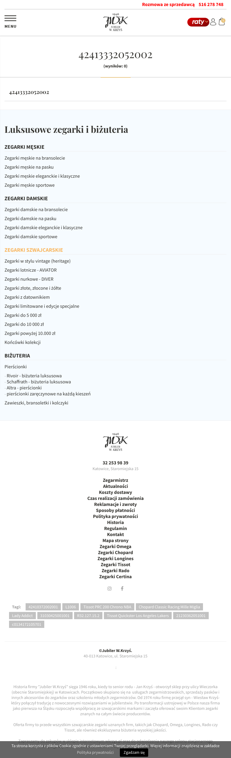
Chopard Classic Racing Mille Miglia (169, 607)
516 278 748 (211, 5)
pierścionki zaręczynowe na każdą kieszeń (49, 394)
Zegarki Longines (116, 559)
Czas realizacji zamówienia (115, 498)
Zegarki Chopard (115, 553)
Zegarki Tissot (115, 565)
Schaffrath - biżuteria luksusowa (39, 382)
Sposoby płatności (115, 510)
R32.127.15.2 (88, 615)
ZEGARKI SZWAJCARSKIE (34, 249)
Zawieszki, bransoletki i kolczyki (36, 403)
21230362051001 (190, 615)
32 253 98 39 (116, 463)
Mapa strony (115, 541)
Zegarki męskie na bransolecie (35, 158)
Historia (115, 522)
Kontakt (115, 535)
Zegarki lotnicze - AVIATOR (31, 270)
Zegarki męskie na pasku (29, 167)
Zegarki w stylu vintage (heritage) (38, 261)
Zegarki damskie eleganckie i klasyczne (44, 228)
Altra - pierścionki (24, 388)
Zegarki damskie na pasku (30, 219)
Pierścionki (16, 367)
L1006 (70, 607)
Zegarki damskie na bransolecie (36, 210)
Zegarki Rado (115, 571)
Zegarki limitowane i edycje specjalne (42, 306)
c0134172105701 (26, 624)
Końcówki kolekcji (23, 342)
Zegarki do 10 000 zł (24, 324)
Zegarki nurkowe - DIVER (29, 279)
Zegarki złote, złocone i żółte (33, 288)
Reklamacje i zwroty (115, 504)
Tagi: (16, 607)
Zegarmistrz (115, 480)
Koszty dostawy (115, 492)
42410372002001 (43, 607)
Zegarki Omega (115, 547)
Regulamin (115, 529)
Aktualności (115, 486)
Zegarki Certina (115, 577)
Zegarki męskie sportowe (30, 185)
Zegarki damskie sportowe (31, 237)
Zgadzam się (134, 752)
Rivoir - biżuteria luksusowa (34, 376)
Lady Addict (22, 615)
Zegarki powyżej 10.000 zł (30, 333)
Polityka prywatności (115, 516)
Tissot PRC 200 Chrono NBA (107, 607)
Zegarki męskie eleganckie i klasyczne (42, 176)
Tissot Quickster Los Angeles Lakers (138, 615)
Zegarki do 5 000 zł (23, 315)
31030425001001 (55, 615)
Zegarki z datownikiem (27, 297)
